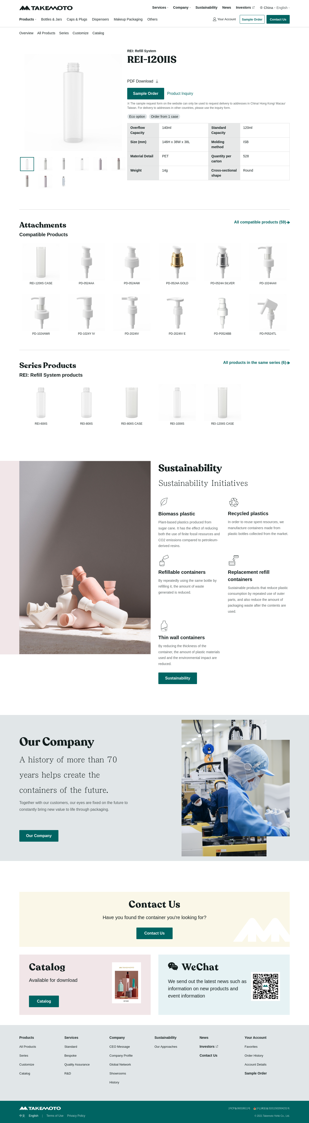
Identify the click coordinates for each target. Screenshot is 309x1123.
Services (71, 1038)
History (114, 1082)
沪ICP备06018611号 (239, 1108)
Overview (26, 33)
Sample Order (252, 19)
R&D (67, 1073)
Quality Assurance (77, 1064)
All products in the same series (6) (254, 357)
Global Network (120, 1064)
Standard (70, 1046)
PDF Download (143, 81)
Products (26, 19)
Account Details (255, 1064)
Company (117, 1038)
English (33, 1115)
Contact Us (278, 19)
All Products (46, 33)
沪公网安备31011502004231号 (273, 1108)
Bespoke (70, 1055)
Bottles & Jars (51, 19)
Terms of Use (54, 1115)
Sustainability (207, 7)
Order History (254, 1055)
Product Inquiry (180, 93)
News (226, 7)
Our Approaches (165, 1046)
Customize (81, 33)
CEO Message (119, 1046)
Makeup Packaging (128, 19)
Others (152, 19)
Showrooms (117, 1073)
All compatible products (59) (260, 211)
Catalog (98, 33)
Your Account (227, 19)
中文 (22, 1115)
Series (64, 33)
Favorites (251, 1046)
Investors (243, 7)
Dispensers (100, 19)
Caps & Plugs (77, 19)
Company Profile (121, 1055)
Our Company (39, 836)
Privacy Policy (76, 1115)
